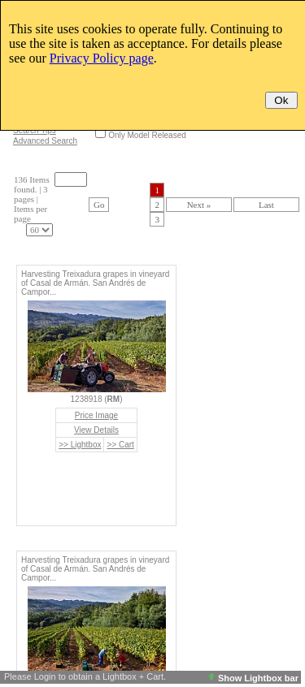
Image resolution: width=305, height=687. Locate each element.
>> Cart (120, 444)
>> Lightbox (80, 444)
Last (266, 205)
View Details (96, 430)
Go (99, 205)
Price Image (96, 415)
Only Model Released (147, 135)
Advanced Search (45, 140)
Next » (199, 205)
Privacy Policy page (102, 58)
